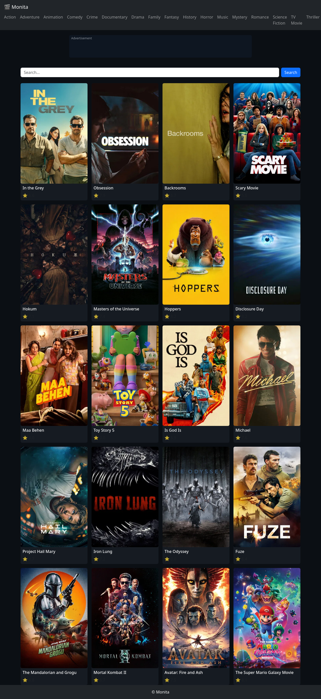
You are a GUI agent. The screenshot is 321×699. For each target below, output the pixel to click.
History (189, 17)
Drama (137, 17)
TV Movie (296, 20)
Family (154, 17)
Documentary (114, 17)
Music (222, 17)
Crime (92, 17)
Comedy (75, 17)
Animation (53, 17)
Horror (206, 17)
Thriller (312, 17)
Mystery (239, 17)
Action (10, 17)
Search (290, 72)
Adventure (29, 17)
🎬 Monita (16, 7)
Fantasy (172, 17)
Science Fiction (280, 20)
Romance (260, 17)
